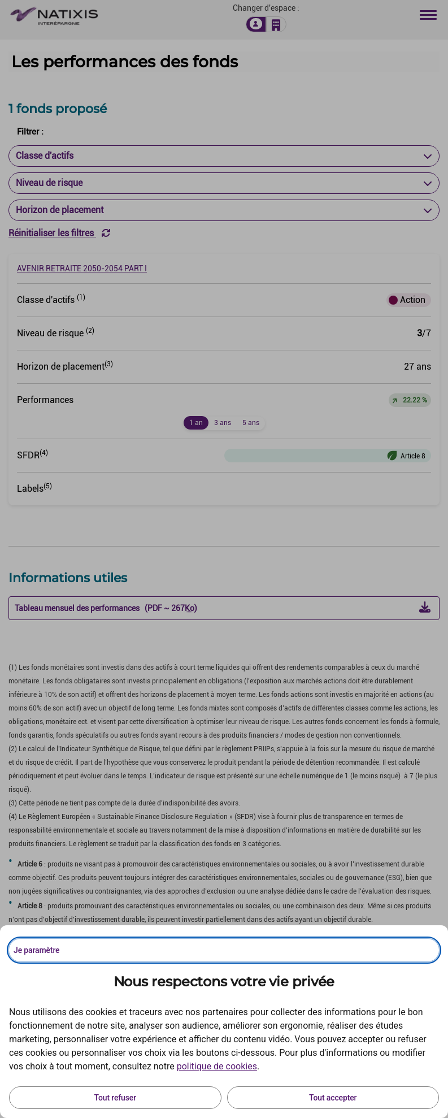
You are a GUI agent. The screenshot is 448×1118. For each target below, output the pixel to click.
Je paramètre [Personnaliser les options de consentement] (36, 950)
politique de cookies (217, 1066)
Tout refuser (115, 1097)
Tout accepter (332, 1097)
